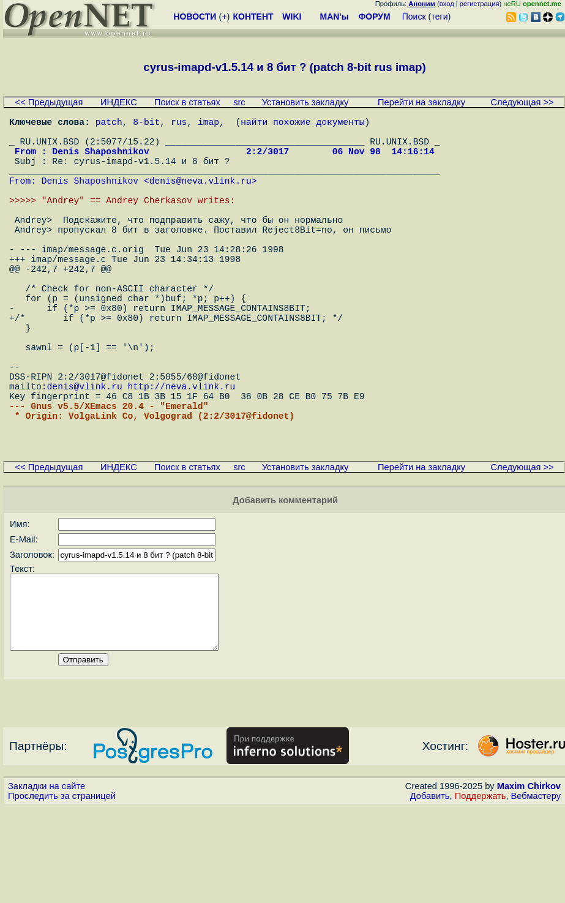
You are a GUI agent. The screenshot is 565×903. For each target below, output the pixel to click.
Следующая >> (521, 102)
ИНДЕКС (118, 102)
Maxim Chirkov (529, 881)
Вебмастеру (536, 891)
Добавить (430, 891)
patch (108, 124)
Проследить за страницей (62, 891)
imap (208, 124)
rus (179, 124)
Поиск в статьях (187, 102)
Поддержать (480, 891)
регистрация (480, 3)
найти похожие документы (302, 124)
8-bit (146, 124)
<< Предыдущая (49, 102)
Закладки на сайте (46, 881)
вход (447, 3)
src (239, 102)
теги (440, 16)
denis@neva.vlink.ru (200, 197)
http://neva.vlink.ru (181, 454)
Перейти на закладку (421, 102)
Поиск (414, 16)
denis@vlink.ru (84, 454)
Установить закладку (305, 102)
